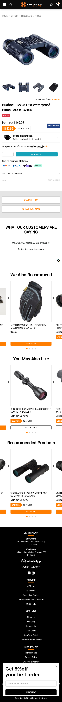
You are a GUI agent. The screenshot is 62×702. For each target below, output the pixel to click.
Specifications (31, 209)
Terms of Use (31, 653)
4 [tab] (35, 348)
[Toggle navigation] (4, 4)
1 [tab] (27, 348)
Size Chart (31, 631)
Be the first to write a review (31, 249)
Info (46, 146)
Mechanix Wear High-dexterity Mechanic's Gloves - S (28, 326)
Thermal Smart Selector (31, 640)
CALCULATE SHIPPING (31, 173)
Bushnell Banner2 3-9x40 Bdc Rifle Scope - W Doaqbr (30, 410)
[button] (31, 249)
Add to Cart (31, 512)
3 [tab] (32, 348)
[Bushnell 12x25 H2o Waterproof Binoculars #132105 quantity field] (8, 154)
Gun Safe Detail (31, 635)
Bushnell (56, 99)
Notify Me (36, 154)
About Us (31, 617)
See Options (31, 344)
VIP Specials (53, 126)
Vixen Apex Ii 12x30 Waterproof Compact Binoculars (28, 494)
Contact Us (31, 626)
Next (53, 298)
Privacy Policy (31, 657)
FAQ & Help (31, 604)
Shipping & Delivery (31, 662)
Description (31, 200)
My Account (31, 591)
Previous (8, 298)
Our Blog (31, 622)
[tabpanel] (31, 313)
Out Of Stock (31, 428)
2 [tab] (29, 348)
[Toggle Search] (11, 4)
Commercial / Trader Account (31, 600)
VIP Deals (31, 586)
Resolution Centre (31, 595)
